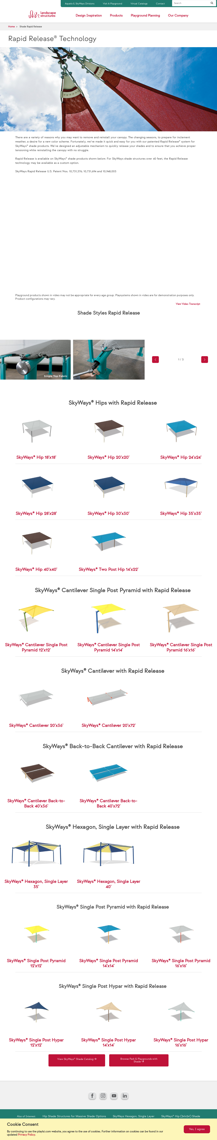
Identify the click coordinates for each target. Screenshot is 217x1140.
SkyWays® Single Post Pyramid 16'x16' (181, 963)
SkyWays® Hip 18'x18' (36, 457)
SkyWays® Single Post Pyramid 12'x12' (36, 963)
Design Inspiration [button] (89, 16)
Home (11, 26)
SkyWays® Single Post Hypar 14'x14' (108, 1043)
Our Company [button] (178, 16)
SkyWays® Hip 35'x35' (181, 513)
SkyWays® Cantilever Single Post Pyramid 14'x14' (108, 647)
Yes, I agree (197, 1129)
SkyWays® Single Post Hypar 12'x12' (36, 1043)
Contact (160, 3)
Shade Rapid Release (30, 26)
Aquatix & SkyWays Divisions (79, 3)
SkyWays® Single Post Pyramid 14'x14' (108, 963)
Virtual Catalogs (139, 3)
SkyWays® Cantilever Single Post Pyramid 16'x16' (181, 647)
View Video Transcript (188, 304)
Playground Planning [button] (145, 16)
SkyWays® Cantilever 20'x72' (108, 725)
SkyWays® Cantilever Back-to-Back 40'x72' (108, 803)
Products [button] (116, 16)
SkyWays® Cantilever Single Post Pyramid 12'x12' (36, 647)
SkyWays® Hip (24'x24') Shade (180, 1116)
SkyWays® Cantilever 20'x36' (36, 725)
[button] (155, 359)
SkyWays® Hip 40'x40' (36, 569)
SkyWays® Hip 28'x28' (36, 513)
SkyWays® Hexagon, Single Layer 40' (108, 884)
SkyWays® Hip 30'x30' (108, 513)
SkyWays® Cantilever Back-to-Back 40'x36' (36, 803)
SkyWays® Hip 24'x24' (180, 457)
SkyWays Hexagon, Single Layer (133, 1116)
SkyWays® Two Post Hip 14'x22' (108, 569)
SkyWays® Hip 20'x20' (108, 457)
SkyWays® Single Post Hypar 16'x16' (180, 1043)
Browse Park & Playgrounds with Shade (140, 1061)
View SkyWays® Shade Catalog (77, 1059)
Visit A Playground (112, 3)
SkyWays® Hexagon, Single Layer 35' (36, 884)
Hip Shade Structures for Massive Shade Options (74, 1116)
